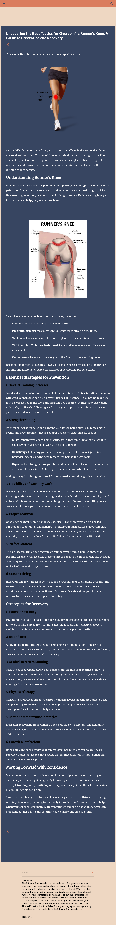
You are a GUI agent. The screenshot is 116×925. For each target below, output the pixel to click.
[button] (8, 45)
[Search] (12, 3)
